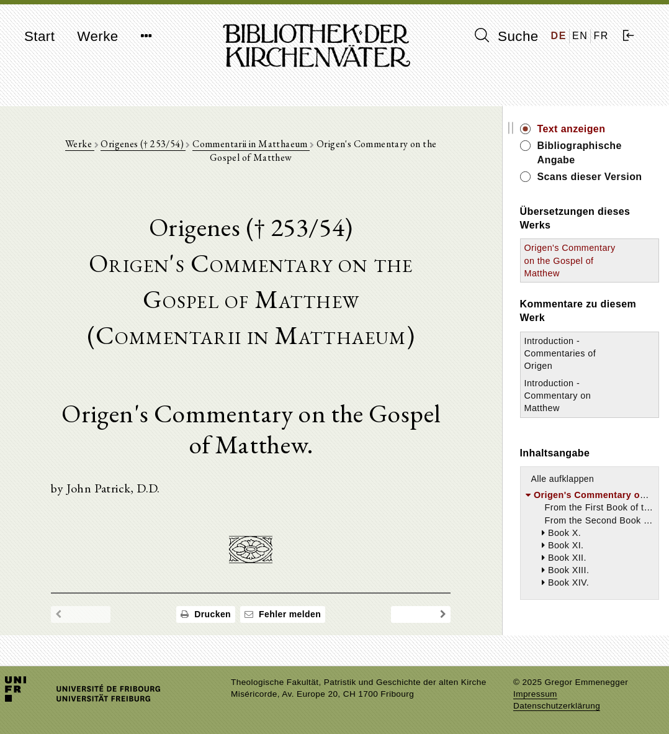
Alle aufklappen (563, 479)
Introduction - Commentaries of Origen (560, 353)
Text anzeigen (571, 129)
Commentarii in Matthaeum (251, 143)
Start (39, 36)
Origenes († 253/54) (143, 143)
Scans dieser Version (589, 176)
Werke (97, 36)
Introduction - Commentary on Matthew (557, 395)
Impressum (535, 694)
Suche (506, 36)
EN (580, 35)
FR (601, 35)
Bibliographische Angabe (579, 152)
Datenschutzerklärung (556, 705)
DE (559, 35)
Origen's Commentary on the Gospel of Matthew (570, 260)
